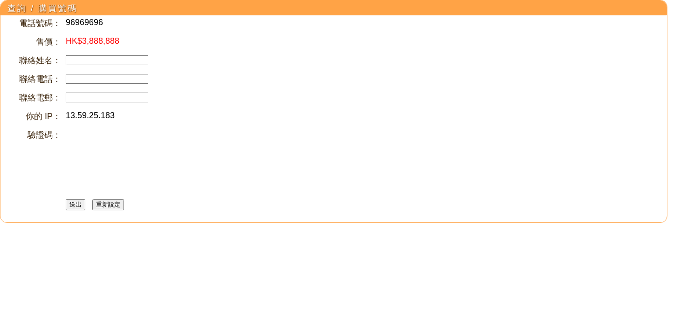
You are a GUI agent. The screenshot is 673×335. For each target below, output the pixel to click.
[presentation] (136, 147)
